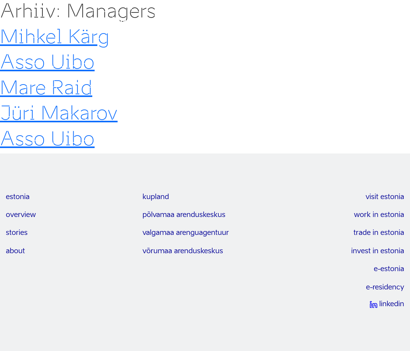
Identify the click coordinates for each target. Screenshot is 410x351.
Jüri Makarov (59, 113)
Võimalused (199, 22)
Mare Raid (46, 87)
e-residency (385, 287)
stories (17, 232)
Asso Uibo (47, 62)
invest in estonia (377, 251)
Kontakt (359, 22)
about (15, 251)
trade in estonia (379, 232)
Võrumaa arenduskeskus (183, 251)
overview (21, 215)
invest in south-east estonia (73, 22)
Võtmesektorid (245, 22)
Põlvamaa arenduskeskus (184, 215)
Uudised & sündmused (307, 22)
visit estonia (385, 197)
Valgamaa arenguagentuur (186, 232)
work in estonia (379, 215)
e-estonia (389, 269)
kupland (156, 197)
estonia (18, 197)
